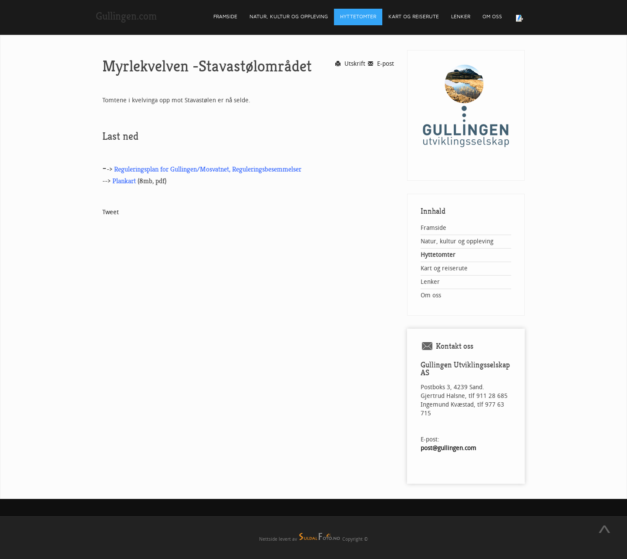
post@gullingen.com (448, 448)
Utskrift (350, 63)
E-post (380, 63)
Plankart (124, 181)
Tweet (110, 212)
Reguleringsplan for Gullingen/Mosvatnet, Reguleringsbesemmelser (207, 169)
